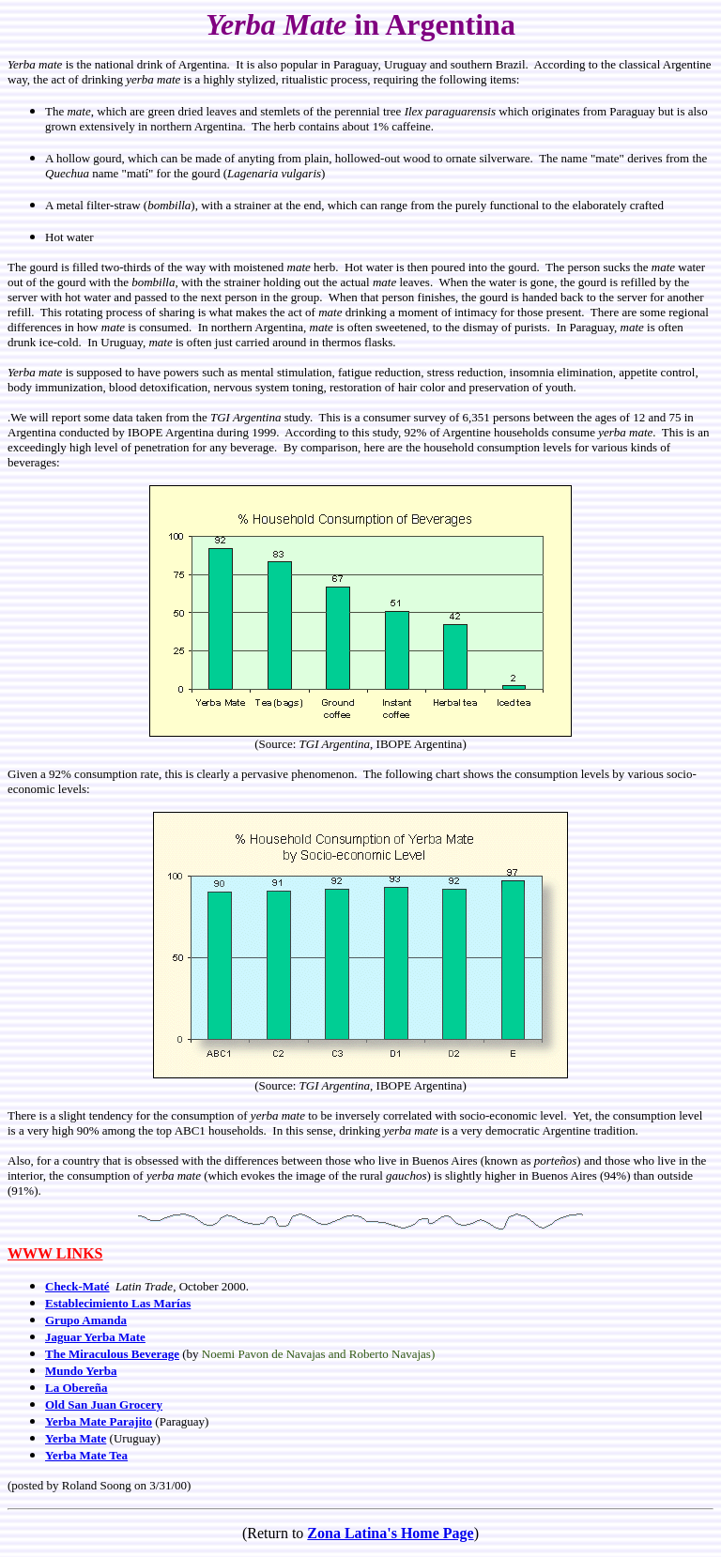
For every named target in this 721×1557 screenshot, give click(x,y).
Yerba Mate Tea (86, 1455)
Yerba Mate (75, 1438)
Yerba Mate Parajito (98, 1421)
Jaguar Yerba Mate (95, 1337)
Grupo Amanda (86, 1320)
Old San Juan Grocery (103, 1404)
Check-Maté (77, 1286)
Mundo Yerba (80, 1371)
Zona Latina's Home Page (390, 1533)
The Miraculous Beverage (112, 1354)
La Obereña (76, 1388)
